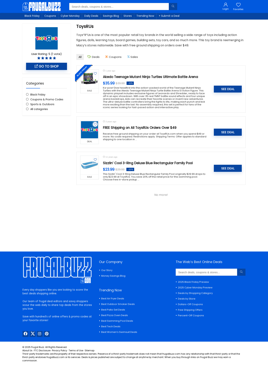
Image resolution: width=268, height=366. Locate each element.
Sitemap (89, 350)
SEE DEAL (227, 89)
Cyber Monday (70, 16)
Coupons (50, 16)
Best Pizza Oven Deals (114, 315)
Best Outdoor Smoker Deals (118, 304)
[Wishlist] (238, 5)
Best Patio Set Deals (113, 309)
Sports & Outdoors (42, 104)
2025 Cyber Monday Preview (195, 287)
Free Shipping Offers (190, 310)
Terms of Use (76, 350)
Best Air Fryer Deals (112, 298)
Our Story (106, 270)
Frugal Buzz (37, 347)
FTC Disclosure (42, 350)
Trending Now (145, 16)
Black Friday (32, 16)
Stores (128, 16)
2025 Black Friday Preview (193, 282)
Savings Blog (111, 16)
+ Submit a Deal (169, 16)
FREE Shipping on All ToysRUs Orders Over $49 (139, 127)
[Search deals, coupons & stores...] (173, 6)
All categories (39, 109)
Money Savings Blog (113, 276)
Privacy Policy (59, 350)
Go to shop (47, 66)
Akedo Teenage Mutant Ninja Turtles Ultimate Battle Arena (150, 77)
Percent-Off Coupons (191, 315)
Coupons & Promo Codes (46, 99)
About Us (27, 350)
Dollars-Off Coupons (190, 304)
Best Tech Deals (110, 326)
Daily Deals (91, 16)
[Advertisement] (46, 181)
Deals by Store (186, 298)
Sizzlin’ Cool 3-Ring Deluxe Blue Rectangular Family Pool (148, 163)
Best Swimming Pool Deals (117, 321)
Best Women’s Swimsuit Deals (119, 332)
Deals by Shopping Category (195, 293)
